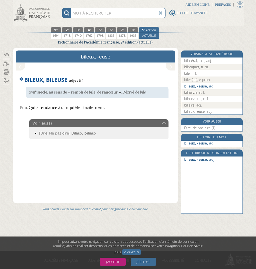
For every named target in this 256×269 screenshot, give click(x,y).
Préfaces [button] (223, 4)
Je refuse (143, 262)
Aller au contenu (33, 4)
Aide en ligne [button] (198, 4)
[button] (6, 55)
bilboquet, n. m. (196, 66)
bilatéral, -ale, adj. (198, 60)
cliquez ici (131, 252)
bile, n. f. (190, 73)
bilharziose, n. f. (196, 98)
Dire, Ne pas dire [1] (200, 128)
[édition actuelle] (149, 33)
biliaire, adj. (193, 105)
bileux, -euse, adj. (200, 86)
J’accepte (113, 262)
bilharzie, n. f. (194, 92)
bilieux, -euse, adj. (198, 111)
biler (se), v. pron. (197, 79)
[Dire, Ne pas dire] (67, 133)
